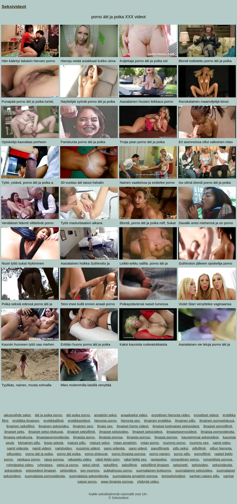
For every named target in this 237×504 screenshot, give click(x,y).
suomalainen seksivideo (193, 470)
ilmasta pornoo (165, 437)
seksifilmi (110, 465)
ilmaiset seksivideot (147, 432)
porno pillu (182, 454)
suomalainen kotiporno (153, 470)
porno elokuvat (96, 454)
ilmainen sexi (83, 426)
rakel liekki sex (135, 459)
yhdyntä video (148, 481)
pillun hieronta (220, 448)
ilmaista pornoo (138, 437)
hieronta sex (130, 421)
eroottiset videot (206, 415)
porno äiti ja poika (39, 454)
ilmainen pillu (185, 421)
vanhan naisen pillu (204, 476)
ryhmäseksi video (19, 465)
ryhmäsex (44, 465)
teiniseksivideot (173, 476)
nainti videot (41, 448)
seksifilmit (129, 465)
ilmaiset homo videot (132, 426)
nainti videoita (17, 448)
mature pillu (76, 443)
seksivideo (200, 465)
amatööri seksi (105, 415)
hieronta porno (105, 421)
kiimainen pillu (29, 443)
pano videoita (114, 448)
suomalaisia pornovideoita (45, 476)
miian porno (149, 443)
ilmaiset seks (14, 432)
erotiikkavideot (79, 421)
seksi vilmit (90, 465)
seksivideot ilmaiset (41, 470)
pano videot (138, 448)
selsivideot (68, 470)
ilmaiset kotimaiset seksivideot (176, 426)
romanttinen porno (185, 459)
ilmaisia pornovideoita (217, 432)
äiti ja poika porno (48, 415)
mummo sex (199, 443)
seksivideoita (222, 465)
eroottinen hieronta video (170, 415)
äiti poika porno (78, 415)
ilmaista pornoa (110, 437)
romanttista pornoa (217, 459)
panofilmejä (160, 448)
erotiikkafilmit (54, 421)
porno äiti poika (69, 454)
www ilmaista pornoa (117, 481)
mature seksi (99, 443)
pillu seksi (180, 448)
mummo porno (174, 443)
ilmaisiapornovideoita (52, 437)
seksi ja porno (67, 465)
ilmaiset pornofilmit (217, 426)
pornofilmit (202, 454)
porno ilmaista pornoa (128, 454)
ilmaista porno (84, 437)
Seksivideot (14, 6)
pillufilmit (199, 448)
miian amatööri (125, 443)
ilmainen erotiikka (157, 421)
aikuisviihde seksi (17, 415)
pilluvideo (14, 454)
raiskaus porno (28, 459)
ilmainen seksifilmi (20, 426)
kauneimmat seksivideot (199, 437)
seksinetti (180, 465)
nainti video (221, 443)
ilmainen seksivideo (53, 426)
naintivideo (63, 448)
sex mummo (89, 470)
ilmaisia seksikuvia (17, 437)
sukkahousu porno (117, 470)
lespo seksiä (53, 443)
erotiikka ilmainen (25, 421)
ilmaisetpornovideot (181, 432)
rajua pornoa (54, 459)
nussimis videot (88, 448)
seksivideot (13, 470)
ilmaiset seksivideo (113, 432)
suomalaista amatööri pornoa (134, 476)
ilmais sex (104, 426)
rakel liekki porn (107, 459)
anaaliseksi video (134, 415)
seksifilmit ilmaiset (155, 465)
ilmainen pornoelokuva (216, 421)
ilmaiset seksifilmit (81, 432)
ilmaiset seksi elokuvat (45, 432)
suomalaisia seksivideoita (88, 476)
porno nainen (159, 454)
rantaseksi (158, 459)
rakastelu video (79, 459)
